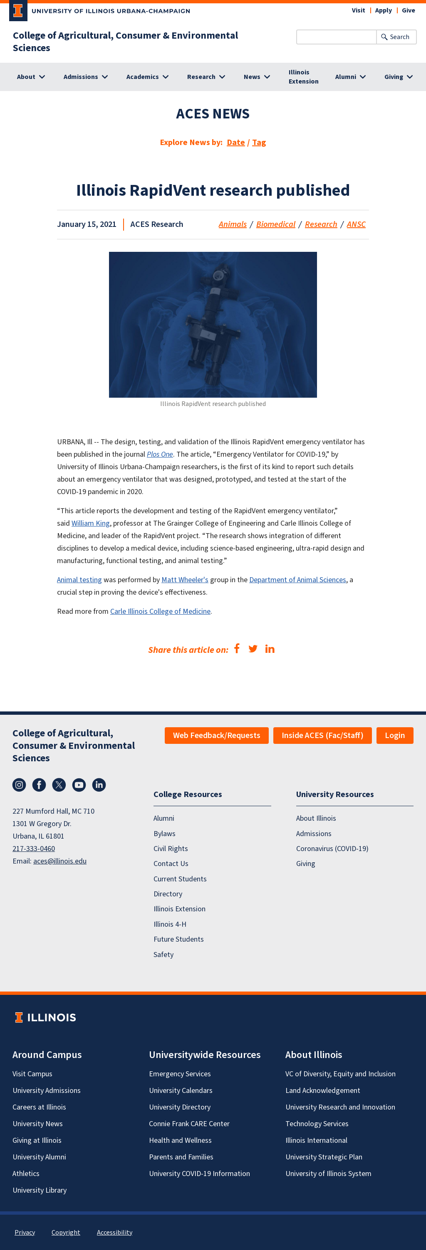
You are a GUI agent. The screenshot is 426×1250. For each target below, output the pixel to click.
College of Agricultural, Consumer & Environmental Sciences (125, 42)
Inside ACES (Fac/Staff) (323, 735)
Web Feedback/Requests (216, 735)
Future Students (179, 939)
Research (321, 224)
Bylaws (165, 833)
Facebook (39, 785)
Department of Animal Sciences (297, 580)
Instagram (19, 785)
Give (408, 10)
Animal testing (79, 580)
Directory (168, 894)
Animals (233, 224)
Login (395, 735)
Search (399, 37)
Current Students (180, 879)
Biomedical (275, 224)
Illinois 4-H (170, 924)
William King (91, 523)
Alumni (164, 818)
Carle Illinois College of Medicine (160, 611)
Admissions (314, 833)
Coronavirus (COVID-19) (332, 849)
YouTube (79, 785)
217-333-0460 (33, 849)
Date (236, 142)
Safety (163, 954)
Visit (358, 10)
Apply (383, 10)
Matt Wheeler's (184, 580)
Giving (305, 864)
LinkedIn (99, 785)
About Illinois (316, 818)
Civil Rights (171, 849)
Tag (259, 142)
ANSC (356, 224)
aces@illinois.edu (60, 861)
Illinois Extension (304, 77)
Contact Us (171, 864)
